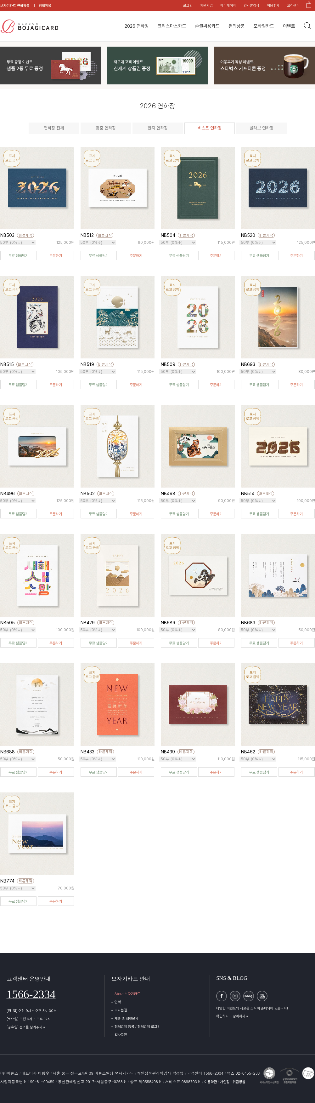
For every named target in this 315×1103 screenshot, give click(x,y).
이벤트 (289, 26)
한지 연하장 (158, 127)
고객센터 (293, 5)
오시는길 (121, 1010)
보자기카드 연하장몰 (15, 6)
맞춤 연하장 (106, 127)
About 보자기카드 (127, 994)
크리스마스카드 (172, 26)
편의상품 (236, 26)
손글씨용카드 (207, 26)
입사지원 (121, 1035)
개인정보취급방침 (232, 1082)
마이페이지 (228, 5)
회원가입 (206, 5)
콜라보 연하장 (261, 127)
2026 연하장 (137, 26)
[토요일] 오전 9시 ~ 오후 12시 (29, 1019)
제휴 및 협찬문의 (126, 1018)
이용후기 (273, 5)
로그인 (188, 5)
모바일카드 (264, 26)
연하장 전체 (54, 127)
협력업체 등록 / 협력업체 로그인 (137, 1027)
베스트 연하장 (210, 127)
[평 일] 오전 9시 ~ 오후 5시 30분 (32, 1011)
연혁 (118, 1002)
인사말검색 (251, 5)
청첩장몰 (45, 6)
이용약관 (211, 1082)
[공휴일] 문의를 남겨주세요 (26, 1027)
